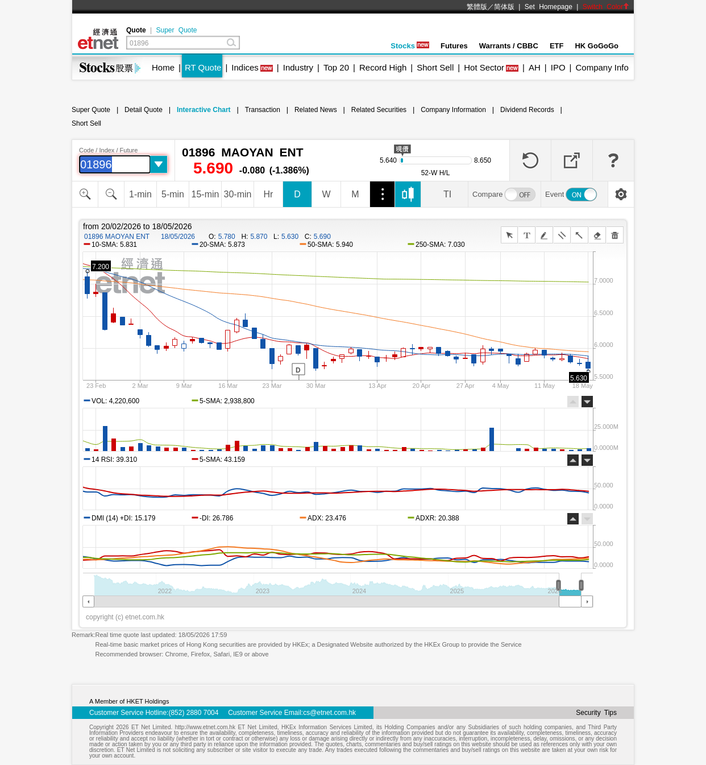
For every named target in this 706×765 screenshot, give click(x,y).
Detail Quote (143, 110)
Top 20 (336, 67)
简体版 (504, 7)
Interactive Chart (204, 110)
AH (535, 67)
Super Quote (176, 30)
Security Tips (596, 713)
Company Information (453, 110)
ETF (557, 46)
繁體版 (477, 7)
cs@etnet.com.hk (329, 713)
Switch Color (606, 7)
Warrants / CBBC (508, 46)
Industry (298, 67)
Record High (382, 67)
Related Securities (378, 110)
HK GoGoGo (596, 46)
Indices (245, 67)
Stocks (410, 46)
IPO (558, 67)
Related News (315, 110)
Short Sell (435, 67)
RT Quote (203, 67)
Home (163, 67)
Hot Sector (484, 67)
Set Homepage (548, 7)
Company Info (601, 67)
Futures (454, 46)
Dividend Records (527, 110)
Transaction (262, 110)
